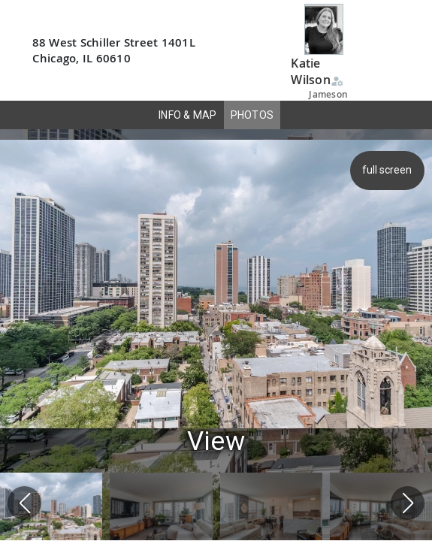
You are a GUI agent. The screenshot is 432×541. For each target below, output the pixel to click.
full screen (389, 170)
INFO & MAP (188, 115)
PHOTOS (252, 115)
